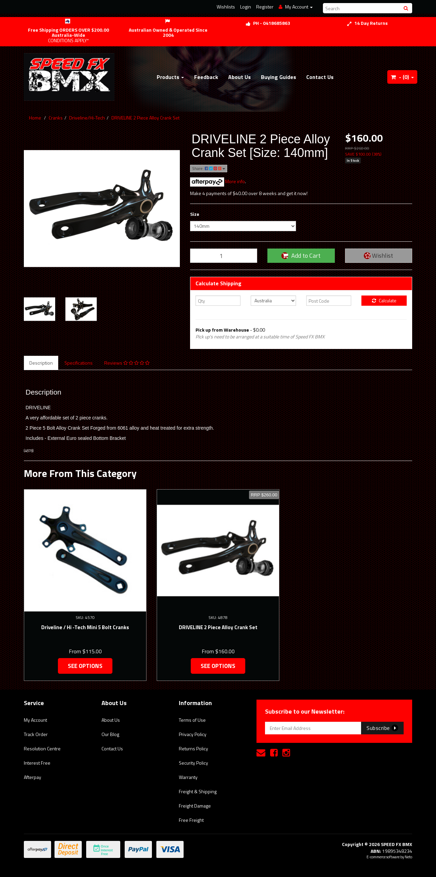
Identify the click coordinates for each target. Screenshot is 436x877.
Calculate (384, 300)
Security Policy (193, 762)
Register (265, 6)
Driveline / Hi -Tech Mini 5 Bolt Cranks (85, 627)
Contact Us (319, 77)
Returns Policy (193, 748)
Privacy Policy (192, 734)
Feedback (206, 77)
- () (402, 77)
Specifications (78, 362)
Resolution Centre (42, 748)
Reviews (127, 362)
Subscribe (382, 728)
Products (170, 77)
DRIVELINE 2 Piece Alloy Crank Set (145, 117)
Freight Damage (195, 805)
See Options (85, 665)
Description (41, 362)
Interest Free (37, 762)
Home (35, 117)
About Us (239, 77)
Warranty (188, 777)
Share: (208, 168)
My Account (35, 719)
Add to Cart (301, 255)
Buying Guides (278, 77)
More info (217, 181)
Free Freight (191, 820)
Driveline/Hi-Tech (87, 117)
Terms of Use (192, 719)
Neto (408, 857)
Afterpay (32, 777)
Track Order (36, 734)
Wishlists (226, 6)
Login (245, 6)
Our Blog (110, 734)
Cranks (56, 117)
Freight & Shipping (198, 791)
